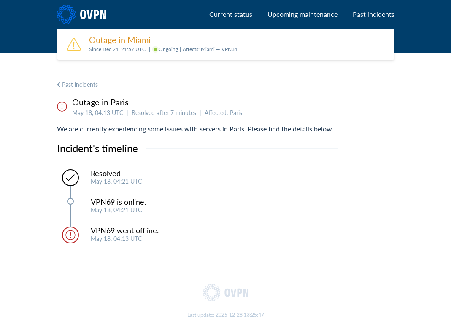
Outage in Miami (120, 40)
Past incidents (373, 14)
